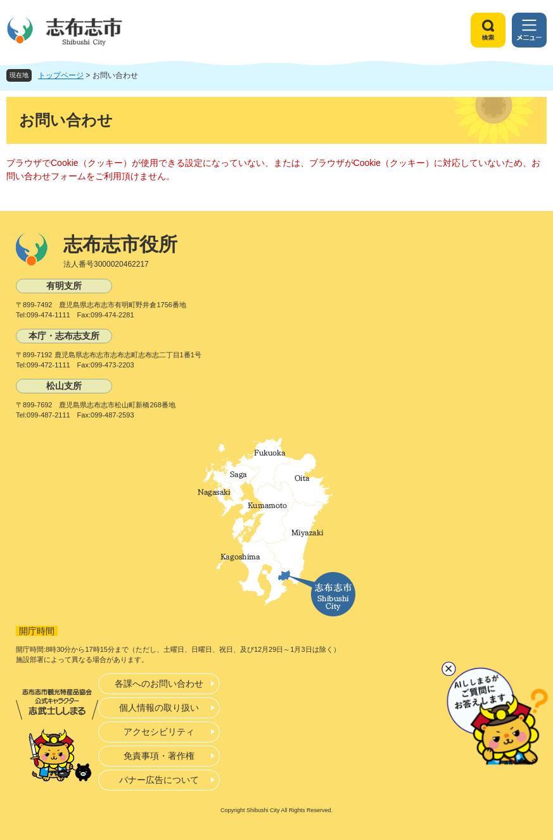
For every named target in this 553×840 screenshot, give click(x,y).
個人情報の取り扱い (159, 708)
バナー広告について (159, 780)
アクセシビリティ (159, 732)
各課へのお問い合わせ (159, 683)
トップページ (61, 75)
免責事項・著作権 (159, 756)
